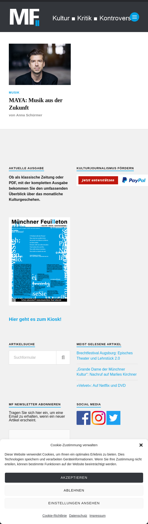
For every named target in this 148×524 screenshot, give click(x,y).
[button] (141, 445)
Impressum (98, 515)
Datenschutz (78, 515)
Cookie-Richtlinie (54, 515)
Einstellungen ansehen (74, 503)
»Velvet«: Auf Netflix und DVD (101, 386)
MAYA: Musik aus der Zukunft (36, 104)
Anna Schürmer (29, 116)
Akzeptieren (74, 477)
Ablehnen (74, 490)
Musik (14, 92)
